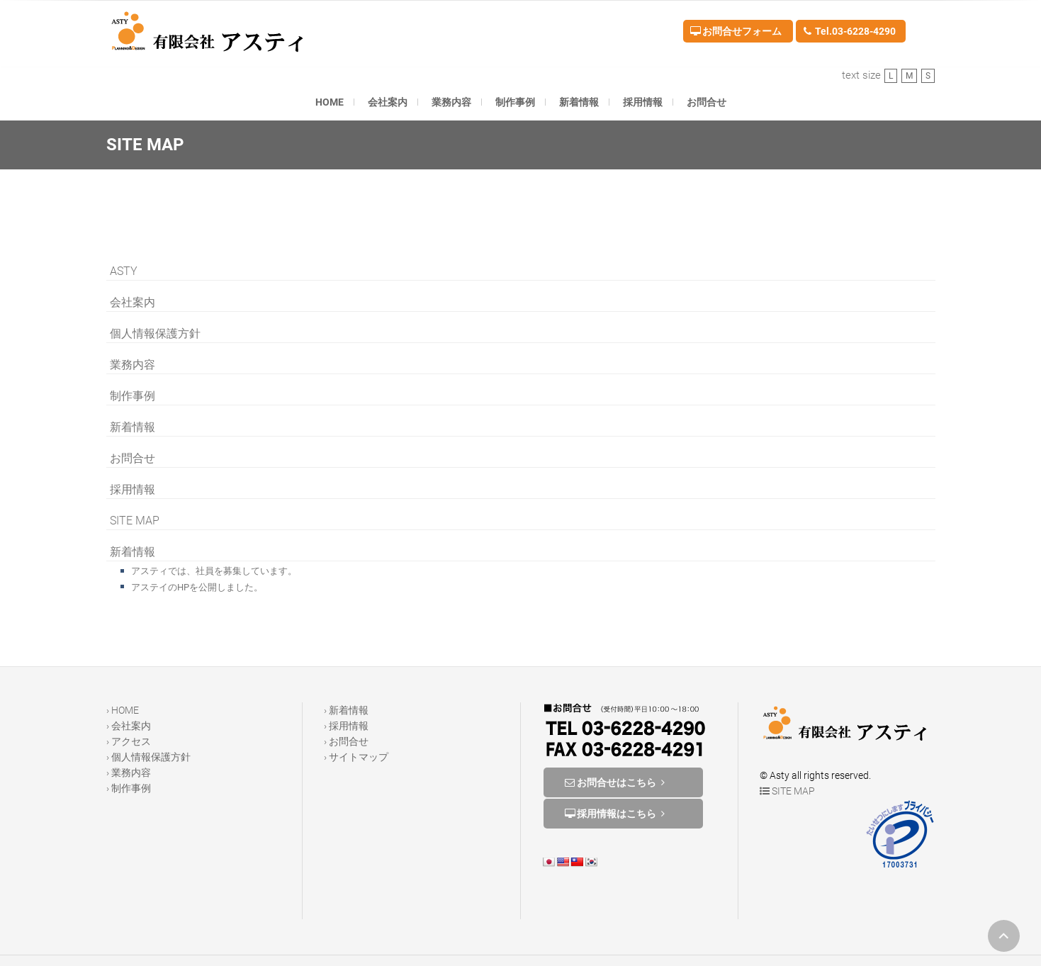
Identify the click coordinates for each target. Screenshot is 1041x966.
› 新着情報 (346, 710)
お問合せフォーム (736, 31)
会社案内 (387, 102)
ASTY (123, 271)
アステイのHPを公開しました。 (197, 587)
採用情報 (643, 102)
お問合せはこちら (616, 782)
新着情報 (579, 102)
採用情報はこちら (616, 813)
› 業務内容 (128, 772)
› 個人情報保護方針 (148, 757)
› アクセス (128, 741)
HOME (329, 102)
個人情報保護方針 (155, 333)
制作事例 (515, 102)
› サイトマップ (356, 757)
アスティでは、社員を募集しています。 (214, 571)
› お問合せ (346, 741)
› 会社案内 (128, 725)
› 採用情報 (346, 725)
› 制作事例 (128, 788)
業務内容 (451, 102)
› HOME (122, 710)
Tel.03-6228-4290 (849, 31)
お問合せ (706, 102)
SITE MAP (134, 520)
